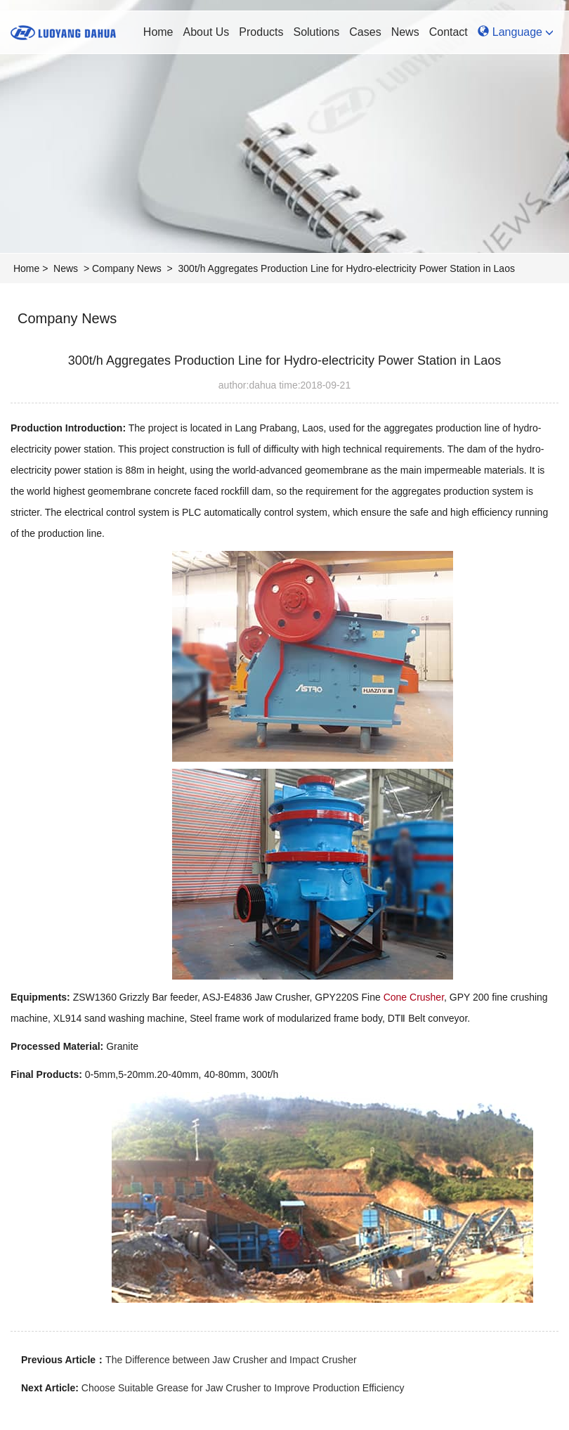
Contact (448, 32)
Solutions (316, 32)
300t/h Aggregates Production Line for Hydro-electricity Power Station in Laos (346, 268)
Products (261, 32)
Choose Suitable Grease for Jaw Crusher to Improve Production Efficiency (243, 1387)
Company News (127, 268)
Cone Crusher (414, 997)
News (405, 32)
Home (158, 32)
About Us (206, 32)
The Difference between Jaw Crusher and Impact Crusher (231, 1359)
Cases (365, 32)
